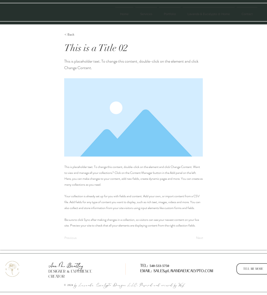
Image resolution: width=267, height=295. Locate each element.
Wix (181, 285)
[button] (77, 34)
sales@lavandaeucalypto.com (183, 271)
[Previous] (77, 238)
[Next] (193, 238)
